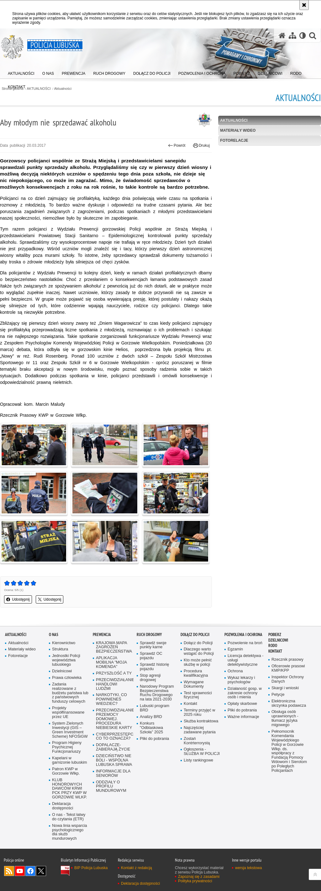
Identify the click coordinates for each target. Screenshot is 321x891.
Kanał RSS (9, 871)
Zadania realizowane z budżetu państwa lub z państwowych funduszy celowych (70, 693)
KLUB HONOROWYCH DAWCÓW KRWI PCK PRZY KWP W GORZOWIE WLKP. (69, 789)
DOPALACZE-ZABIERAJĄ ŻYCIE (113, 747)
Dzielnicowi (62, 671)
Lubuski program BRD (154, 708)
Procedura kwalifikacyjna (196, 673)
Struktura (60, 649)
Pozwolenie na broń (245, 643)
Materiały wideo (237, 130)
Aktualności (62, 88)
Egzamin (235, 649)
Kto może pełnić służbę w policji (198, 662)
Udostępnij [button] (18, 599)
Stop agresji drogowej (150, 678)
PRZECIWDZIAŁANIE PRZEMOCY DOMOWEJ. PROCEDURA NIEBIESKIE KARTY (114, 719)
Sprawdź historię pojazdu (154, 667)
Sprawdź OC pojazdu (151, 656)
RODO (272, 645)
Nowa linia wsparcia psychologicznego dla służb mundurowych (69, 832)
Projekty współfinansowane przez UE (68, 712)
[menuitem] (21, 72)
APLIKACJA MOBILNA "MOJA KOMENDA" (111, 662)
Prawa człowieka (67, 678)
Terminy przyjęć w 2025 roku (199, 712)
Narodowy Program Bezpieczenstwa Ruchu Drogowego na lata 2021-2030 (157, 693)
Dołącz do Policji (195, 634)
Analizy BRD (151, 717)
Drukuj (201, 145)
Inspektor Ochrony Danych (287, 679)
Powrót (177, 145)
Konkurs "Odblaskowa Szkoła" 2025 (151, 727)
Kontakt (190, 704)
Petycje (277, 695)
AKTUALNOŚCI (39, 88)
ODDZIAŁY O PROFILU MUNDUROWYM (111, 786)
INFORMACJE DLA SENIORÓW (113, 773)
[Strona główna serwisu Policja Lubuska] (282, 35)
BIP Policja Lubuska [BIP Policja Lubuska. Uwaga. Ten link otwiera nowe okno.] (91, 868)
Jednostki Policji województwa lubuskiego (66, 660)
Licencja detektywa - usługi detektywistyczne (245, 660)
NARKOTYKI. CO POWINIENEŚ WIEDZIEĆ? (111, 699)
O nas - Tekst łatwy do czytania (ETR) (68, 817)
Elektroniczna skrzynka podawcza (288, 703)
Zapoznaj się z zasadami (198, 876)
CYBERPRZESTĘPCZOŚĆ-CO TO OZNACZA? (114, 736)
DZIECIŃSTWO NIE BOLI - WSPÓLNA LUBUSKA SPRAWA (114, 760)
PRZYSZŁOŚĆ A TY (114, 673)
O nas (53, 634)
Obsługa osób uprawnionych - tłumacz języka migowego (284, 718)
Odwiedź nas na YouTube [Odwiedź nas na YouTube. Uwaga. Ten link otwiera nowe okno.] (20, 871)
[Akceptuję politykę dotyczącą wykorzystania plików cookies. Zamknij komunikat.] (304, 5)
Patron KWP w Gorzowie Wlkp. (66, 771)
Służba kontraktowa (201, 721)
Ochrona (235, 671)
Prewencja (102, 634)
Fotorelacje (234, 140)
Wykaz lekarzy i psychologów (241, 680)
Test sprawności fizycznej (198, 695)
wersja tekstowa (248, 868)
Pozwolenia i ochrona (243, 634)
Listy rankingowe (198, 760)
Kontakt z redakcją (136, 868)
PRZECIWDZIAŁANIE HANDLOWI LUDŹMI (114, 684)
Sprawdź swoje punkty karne (153, 645)
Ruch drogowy (149, 634)
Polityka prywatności (195, 881)
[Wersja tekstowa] (302, 35)
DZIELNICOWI (278, 640)
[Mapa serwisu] (292, 35)
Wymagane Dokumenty (194, 684)
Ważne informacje (243, 717)
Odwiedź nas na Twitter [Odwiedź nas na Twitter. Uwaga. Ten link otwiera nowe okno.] (41, 871)
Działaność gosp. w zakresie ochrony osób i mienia (245, 693)
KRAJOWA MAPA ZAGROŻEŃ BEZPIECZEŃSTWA (114, 647)
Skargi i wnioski (285, 688)
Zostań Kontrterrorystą (197, 741)
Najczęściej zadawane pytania (200, 730)
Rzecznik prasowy (287, 660)
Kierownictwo (63, 643)
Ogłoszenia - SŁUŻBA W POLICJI (202, 751)
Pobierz (274, 634)
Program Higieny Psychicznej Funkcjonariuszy (67, 747)
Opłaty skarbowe (242, 704)
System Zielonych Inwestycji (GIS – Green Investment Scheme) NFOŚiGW (70, 730)
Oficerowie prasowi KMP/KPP (288, 668)
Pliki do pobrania (154, 739)
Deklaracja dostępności (62, 806)
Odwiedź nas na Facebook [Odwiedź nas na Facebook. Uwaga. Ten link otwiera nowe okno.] (30, 871)
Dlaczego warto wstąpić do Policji (199, 651)
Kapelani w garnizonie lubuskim (69, 760)
